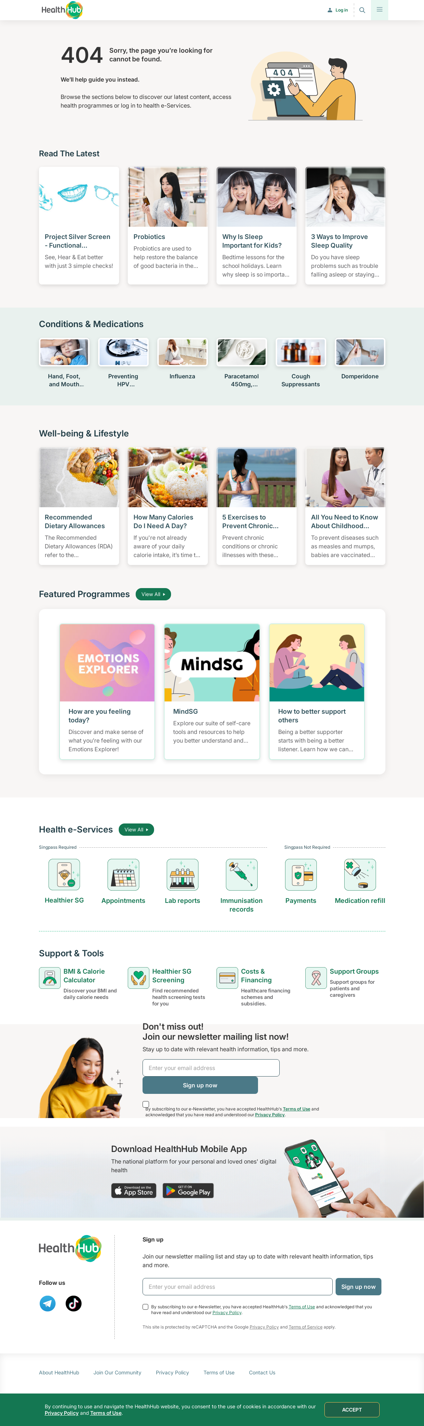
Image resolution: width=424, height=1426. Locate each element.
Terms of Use (296, 1109)
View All (153, 594)
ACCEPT (352, 1410)
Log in (342, 10)
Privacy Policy (270, 1114)
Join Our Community (117, 1372)
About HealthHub (59, 1372)
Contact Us (262, 1372)
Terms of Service (306, 1327)
